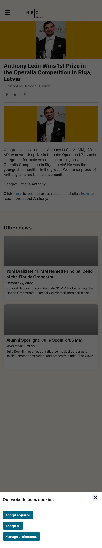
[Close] (95, 497)
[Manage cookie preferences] (21, 536)
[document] (51, 520)
